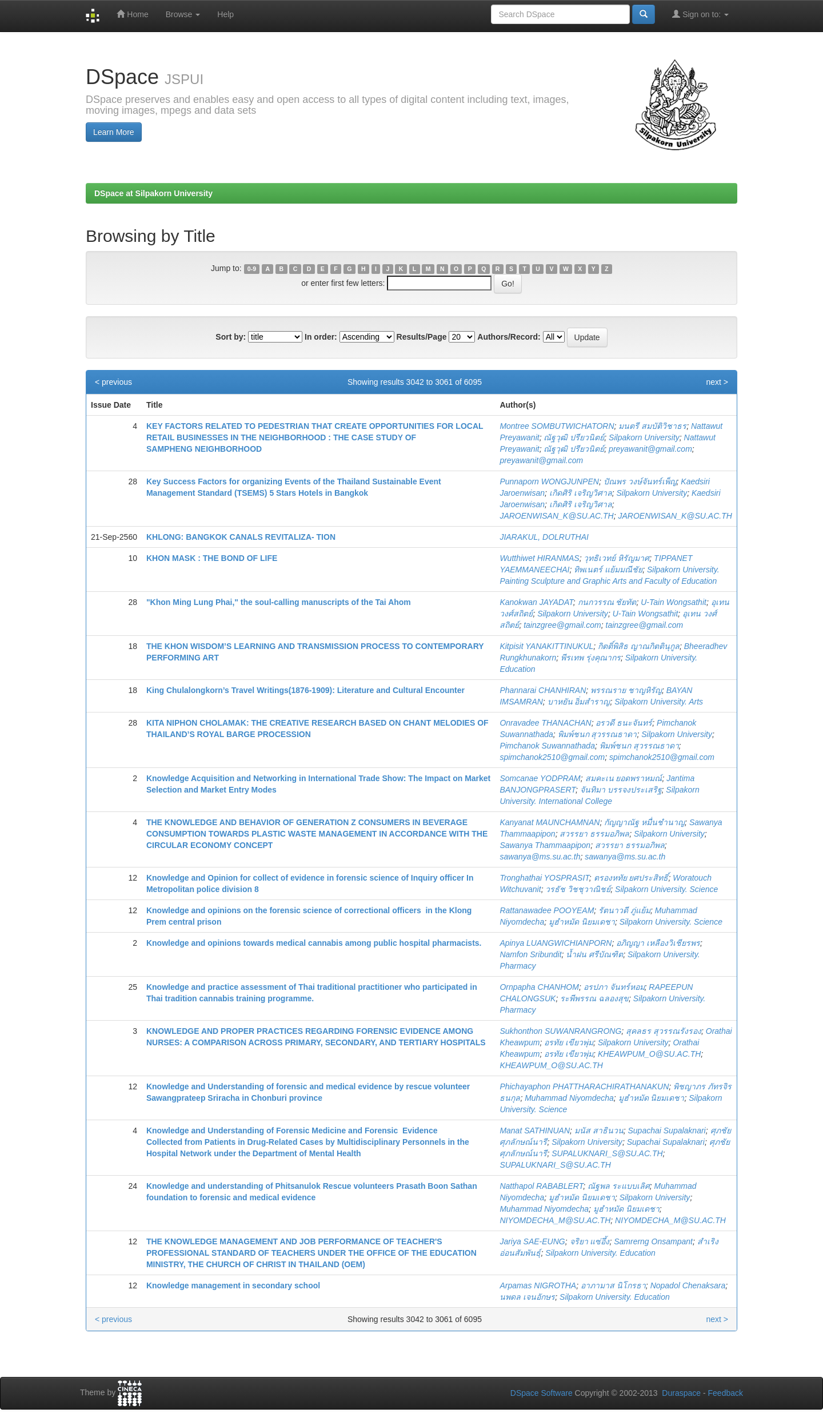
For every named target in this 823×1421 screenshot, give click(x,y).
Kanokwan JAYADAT (536, 602)
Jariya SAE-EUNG (532, 1241)
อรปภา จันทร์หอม (614, 987)
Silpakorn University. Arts (658, 701)
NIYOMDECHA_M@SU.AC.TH (555, 1220)
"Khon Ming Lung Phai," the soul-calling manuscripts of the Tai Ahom (278, 602)
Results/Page (422, 336)
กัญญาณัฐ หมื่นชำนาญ (644, 822)
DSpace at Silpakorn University (153, 193)
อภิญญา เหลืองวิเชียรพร (658, 943)
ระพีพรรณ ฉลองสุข (594, 998)
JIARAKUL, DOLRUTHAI (544, 537)
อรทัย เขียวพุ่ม (568, 1042)
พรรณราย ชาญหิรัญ (626, 690)
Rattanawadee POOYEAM (547, 910)
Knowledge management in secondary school (233, 1285)
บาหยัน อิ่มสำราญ (579, 701)
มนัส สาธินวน (599, 1130)
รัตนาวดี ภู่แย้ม (624, 910)
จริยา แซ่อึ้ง (590, 1241)
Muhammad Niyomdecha (569, 1097)
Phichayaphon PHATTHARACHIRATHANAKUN (584, 1086)
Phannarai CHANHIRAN (543, 690)
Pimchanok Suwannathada (547, 745)
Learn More (113, 132)
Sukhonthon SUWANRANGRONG (560, 1031)
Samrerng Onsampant (653, 1241)
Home (132, 14)
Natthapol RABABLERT (541, 1186)
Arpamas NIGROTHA (538, 1285)
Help (225, 14)
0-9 (251, 268)
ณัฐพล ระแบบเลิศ (619, 1186)
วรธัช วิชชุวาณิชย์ (577, 889)
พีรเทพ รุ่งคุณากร (591, 657)
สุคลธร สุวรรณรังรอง (663, 1031)
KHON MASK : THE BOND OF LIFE (211, 558)
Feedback (725, 1393)
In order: (321, 336)
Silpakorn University (644, 437)
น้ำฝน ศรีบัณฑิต (594, 954)
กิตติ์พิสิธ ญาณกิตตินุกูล (639, 646)
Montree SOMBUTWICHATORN (557, 426)
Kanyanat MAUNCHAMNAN (550, 822)
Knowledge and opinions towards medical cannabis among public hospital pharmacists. (314, 943)
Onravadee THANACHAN (545, 722)
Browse (183, 14)
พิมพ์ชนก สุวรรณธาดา (597, 734)
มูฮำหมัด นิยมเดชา (582, 921)
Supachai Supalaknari (667, 1130)
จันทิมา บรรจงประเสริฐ (621, 789)
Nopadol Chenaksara (688, 1285)
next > (717, 382)
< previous (113, 382)
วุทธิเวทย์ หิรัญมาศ (616, 558)
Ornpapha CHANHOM (539, 987)
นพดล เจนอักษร (527, 1296)
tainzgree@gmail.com (562, 625)
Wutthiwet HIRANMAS (539, 558)
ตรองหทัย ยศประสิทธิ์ (631, 877)
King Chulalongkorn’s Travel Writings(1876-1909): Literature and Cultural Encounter (305, 690)
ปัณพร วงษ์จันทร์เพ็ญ (640, 481)
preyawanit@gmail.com (650, 448)
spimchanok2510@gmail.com (552, 757)
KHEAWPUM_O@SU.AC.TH (649, 1053)
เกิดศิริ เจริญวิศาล (580, 492)
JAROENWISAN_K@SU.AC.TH (556, 515)
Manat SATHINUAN (535, 1130)
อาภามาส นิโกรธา (613, 1285)
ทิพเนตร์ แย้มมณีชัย (608, 569)
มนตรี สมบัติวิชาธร (652, 426)
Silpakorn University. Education (600, 1252)
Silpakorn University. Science (666, 889)
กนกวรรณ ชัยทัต (607, 602)
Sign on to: (700, 14)
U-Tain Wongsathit (673, 602)
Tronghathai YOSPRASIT (544, 877)
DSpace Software (541, 1393)
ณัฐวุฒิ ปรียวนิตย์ (574, 437)
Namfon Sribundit (530, 954)
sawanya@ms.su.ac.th (540, 856)
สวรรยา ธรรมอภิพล (594, 833)
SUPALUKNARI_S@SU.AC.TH (607, 1153)
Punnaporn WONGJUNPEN (549, 481)
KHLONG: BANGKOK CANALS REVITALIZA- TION (240, 537)
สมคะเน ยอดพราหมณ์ (623, 778)
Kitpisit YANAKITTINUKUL (546, 646)
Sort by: (230, 336)
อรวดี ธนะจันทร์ (624, 722)
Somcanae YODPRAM (540, 778)
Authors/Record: (508, 336)
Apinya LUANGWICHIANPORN (556, 943)
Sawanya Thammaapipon (545, 845)
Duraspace (681, 1393)
